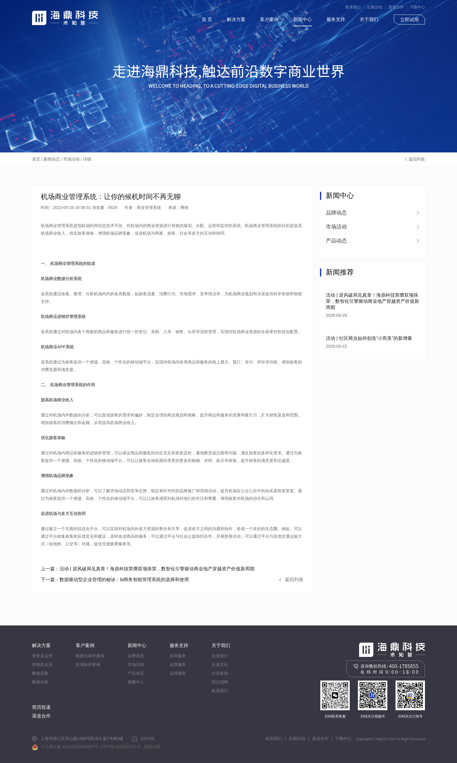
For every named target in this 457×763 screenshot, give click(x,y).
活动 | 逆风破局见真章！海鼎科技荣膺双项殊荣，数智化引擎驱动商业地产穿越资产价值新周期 (147, 568)
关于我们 (369, 19)
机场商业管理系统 (66, 384)
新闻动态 (51, 159)
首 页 (207, 19)
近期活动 (374, 7)
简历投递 (41, 707)
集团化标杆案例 (90, 655)
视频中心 (136, 682)
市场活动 (71, 159)
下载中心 (417, 7)
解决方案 (236, 19)
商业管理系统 (70, 263)
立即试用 (409, 19)
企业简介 (220, 655)
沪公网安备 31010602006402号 (69, 746)
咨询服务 (178, 655)
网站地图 (152, 746)
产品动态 (136, 673)
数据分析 (40, 682)
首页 (36, 159)
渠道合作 (396, 7)
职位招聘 (220, 682)
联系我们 (353, 7)
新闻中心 (302, 19)
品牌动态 (136, 655)
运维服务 (178, 673)
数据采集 (40, 673)
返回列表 (417, 159)
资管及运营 (42, 655)
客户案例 (269, 19)
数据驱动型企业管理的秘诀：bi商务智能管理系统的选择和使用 (115, 579)
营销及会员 (42, 664)
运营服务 (178, 664)
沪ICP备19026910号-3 (119, 746)
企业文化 (220, 664)
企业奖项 (220, 673)
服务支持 (335, 19)
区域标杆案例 (88, 664)
